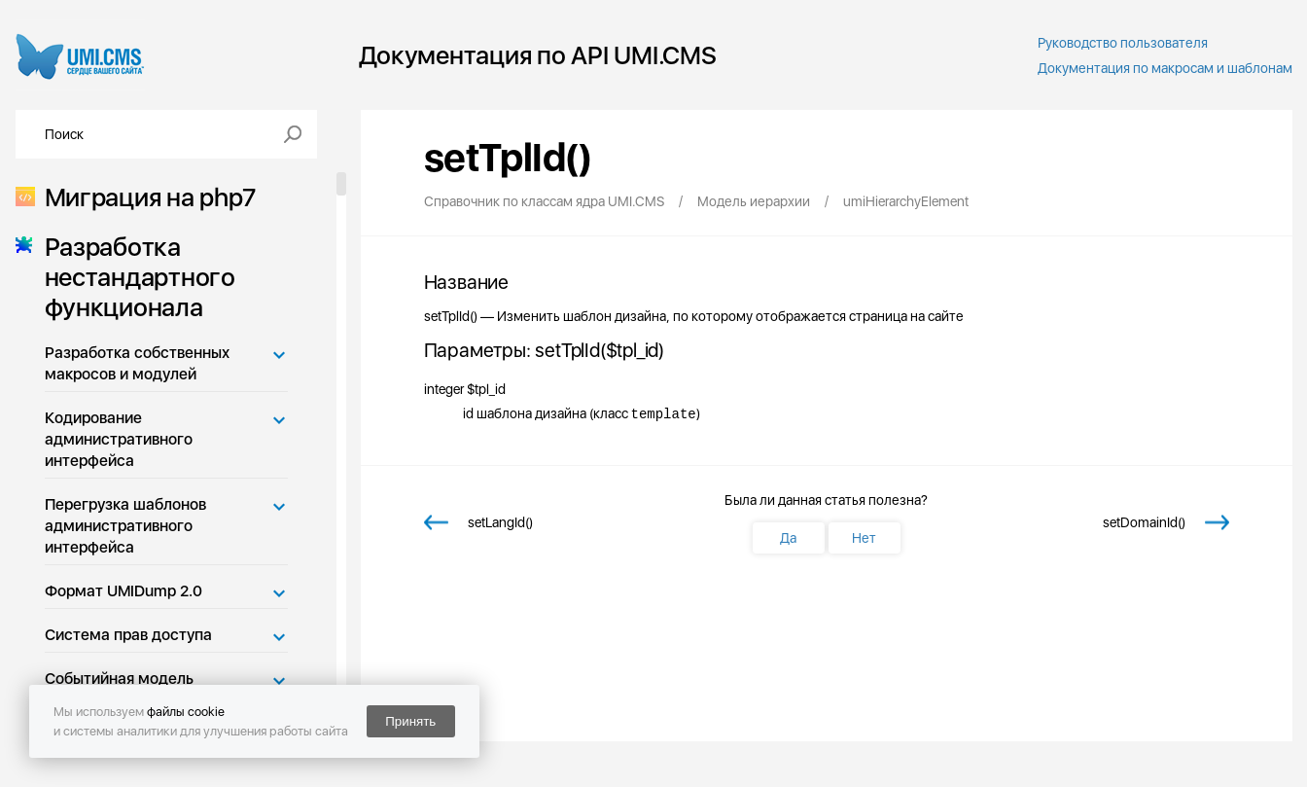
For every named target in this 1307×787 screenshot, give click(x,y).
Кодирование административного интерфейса (119, 439)
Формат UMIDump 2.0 (123, 591)
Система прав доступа (128, 635)
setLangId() (500, 522)
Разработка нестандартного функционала (134, 277)
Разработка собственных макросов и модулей (137, 363)
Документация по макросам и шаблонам (1165, 68)
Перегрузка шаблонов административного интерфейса (125, 525)
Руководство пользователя (1123, 43)
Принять (410, 721)
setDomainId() (1144, 522)
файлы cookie (186, 711)
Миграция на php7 (144, 197)
